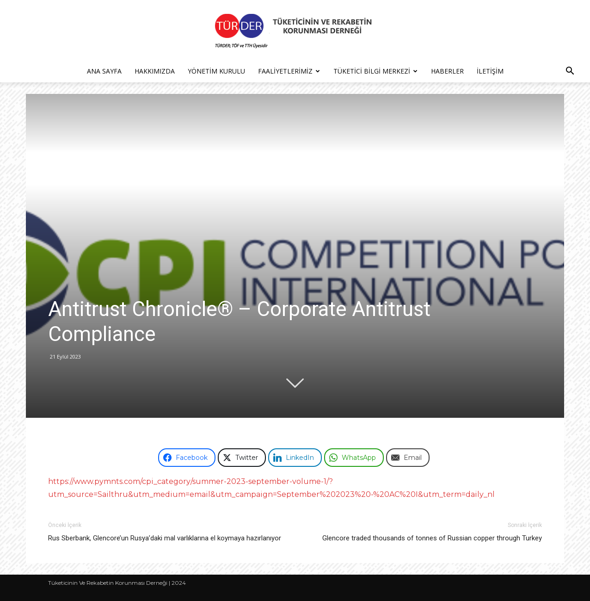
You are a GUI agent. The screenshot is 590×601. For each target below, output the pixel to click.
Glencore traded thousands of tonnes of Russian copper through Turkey (432, 538)
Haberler (447, 71)
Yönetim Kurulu (216, 71)
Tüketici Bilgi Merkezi (375, 71)
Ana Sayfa (104, 71)
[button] (570, 72)
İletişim (490, 71)
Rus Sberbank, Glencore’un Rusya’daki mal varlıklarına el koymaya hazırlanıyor (164, 538)
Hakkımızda (155, 71)
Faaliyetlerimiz (289, 71)
